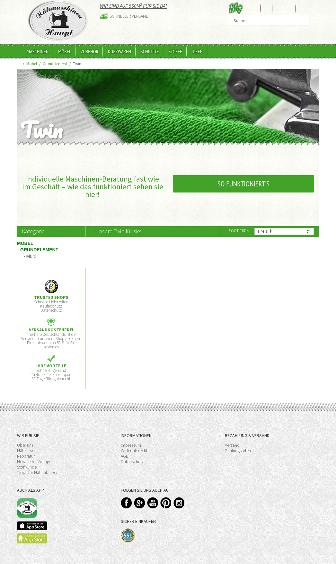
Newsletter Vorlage (34, 461)
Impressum (131, 445)
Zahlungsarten (238, 450)
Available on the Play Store (32, 538)
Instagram (179, 502)
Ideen (197, 51)
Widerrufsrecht (134, 450)
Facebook (126, 502)
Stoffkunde (27, 467)
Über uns (25, 445)
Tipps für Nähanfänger (37, 472)
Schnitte (150, 51)
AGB (124, 456)
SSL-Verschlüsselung (128, 535)
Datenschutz (132, 461)
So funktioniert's (243, 183)
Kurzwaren (119, 51)
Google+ (139, 502)
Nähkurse (25, 450)
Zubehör (89, 51)
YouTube (152, 502)
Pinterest (166, 502)
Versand (232, 445)
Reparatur (26, 456)
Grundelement (55, 63)
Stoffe (175, 51)
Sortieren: (239, 231)
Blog (236, 8)
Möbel (64, 51)
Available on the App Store (32, 525)
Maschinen (38, 51)
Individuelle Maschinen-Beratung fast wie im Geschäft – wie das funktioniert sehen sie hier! (92, 186)
